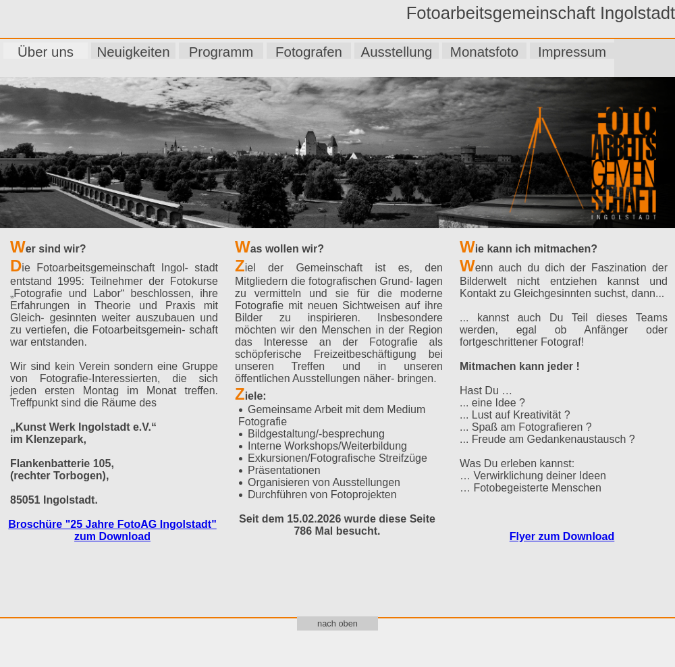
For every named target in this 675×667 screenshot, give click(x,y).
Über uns (46, 51)
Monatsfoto (484, 51)
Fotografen (308, 51)
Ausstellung (397, 51)
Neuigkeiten (133, 51)
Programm (221, 51)
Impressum (572, 51)
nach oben (337, 623)
